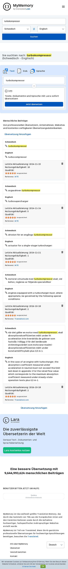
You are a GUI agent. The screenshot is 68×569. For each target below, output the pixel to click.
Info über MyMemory (19, 544)
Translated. (33, 536)
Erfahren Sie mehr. (29, 566)
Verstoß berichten (18, 552)
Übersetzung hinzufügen (18, 134)
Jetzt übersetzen (34, 104)
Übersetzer (15, 548)
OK (43, 566)
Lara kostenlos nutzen (17, 450)
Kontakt (13, 556)
